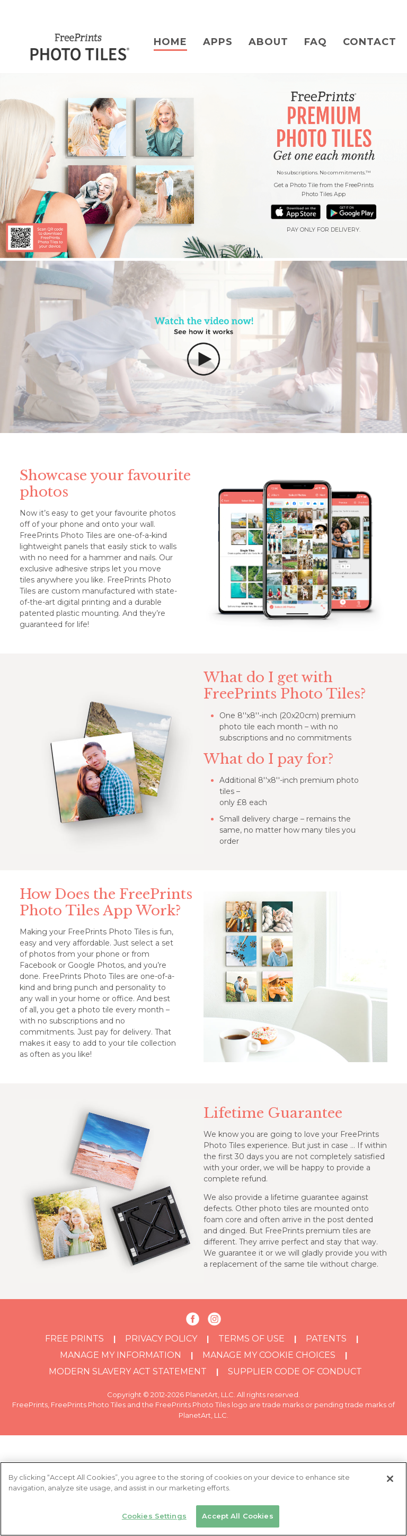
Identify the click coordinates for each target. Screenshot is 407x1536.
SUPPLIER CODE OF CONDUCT (295, 1371)
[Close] (390, 1478)
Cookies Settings (154, 1516)
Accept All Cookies (237, 1516)
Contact (369, 42)
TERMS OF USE (251, 1339)
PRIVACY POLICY (161, 1339)
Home (170, 42)
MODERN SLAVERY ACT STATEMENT (128, 1371)
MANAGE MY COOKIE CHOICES (268, 1355)
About (268, 42)
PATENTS (326, 1339)
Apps (218, 42)
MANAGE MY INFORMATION (120, 1355)
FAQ (315, 42)
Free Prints (74, 1339)
